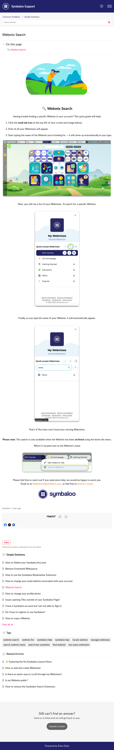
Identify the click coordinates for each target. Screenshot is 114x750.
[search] (57, 22)
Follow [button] (6, 542)
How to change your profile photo (23, 593)
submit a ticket (85, 483)
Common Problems (11, 16)
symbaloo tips (62, 639)
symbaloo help (44, 639)
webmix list (28, 639)
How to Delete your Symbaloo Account (25, 562)
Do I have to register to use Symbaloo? (25, 612)
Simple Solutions (31, 16)
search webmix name (14, 644)
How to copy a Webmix (17, 618)
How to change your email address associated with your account (39, 581)
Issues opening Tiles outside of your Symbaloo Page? (32, 599)
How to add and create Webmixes (23, 668)
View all (7, 624)
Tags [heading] (8, 632)
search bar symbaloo (39, 644)
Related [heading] (15, 654)
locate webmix (80, 639)
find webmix (59, 644)
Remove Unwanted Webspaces (21, 568)
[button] (101, 6)
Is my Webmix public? (16, 680)
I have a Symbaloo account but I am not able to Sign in (33, 606)
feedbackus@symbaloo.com (47, 483)
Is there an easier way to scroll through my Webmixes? (33, 674)
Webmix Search (13, 587)
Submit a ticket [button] (57, 726)
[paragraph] (57, 281)
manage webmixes (100, 639)
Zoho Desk (63, 745)
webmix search (11, 639)
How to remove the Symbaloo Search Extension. (30, 686)
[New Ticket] (57, 726)
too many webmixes (79, 644)
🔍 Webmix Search (16, 49)
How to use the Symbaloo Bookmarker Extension (30, 575)
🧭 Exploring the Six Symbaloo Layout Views (28, 661)
